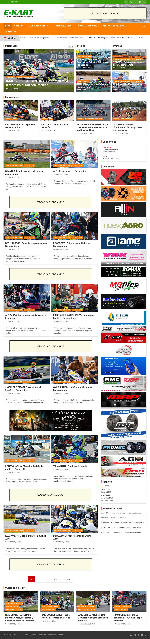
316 (55, 579)
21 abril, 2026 (82, 68)
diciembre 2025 (107, 498)
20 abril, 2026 (82, 90)
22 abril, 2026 (82, 133)
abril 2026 (105, 486)
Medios (81, 45)
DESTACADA (11, 77)
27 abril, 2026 (118, 68)
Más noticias (12, 97)
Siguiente (66, 579)
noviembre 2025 (107, 501)
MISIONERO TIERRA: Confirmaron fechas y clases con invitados (127, 127)
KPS (14, 119)
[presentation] (69, 45)
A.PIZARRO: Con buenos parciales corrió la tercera (121, 533)
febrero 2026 (106, 492)
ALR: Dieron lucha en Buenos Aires (74, 38)
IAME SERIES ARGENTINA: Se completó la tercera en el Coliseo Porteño (37, 83)
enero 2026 (105, 495)
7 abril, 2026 (45, 621)
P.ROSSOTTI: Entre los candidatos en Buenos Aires (121, 528)
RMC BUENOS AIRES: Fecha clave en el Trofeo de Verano (55, 616)
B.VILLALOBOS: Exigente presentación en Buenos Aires (116, 38)
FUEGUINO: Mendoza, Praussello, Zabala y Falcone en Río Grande (93, 62)
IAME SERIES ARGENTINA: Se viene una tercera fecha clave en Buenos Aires (92, 127)
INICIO (7, 26)
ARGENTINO (19, 26)
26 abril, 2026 (11, 89)
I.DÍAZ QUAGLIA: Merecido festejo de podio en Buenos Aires (24, 467)
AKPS (79, 81)
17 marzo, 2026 (119, 624)
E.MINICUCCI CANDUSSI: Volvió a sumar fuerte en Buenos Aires (73, 317)
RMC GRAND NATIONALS (87, 26)
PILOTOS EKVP (137, 59)
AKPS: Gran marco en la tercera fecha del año (92, 85)
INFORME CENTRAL (12, 606)
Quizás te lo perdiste (16, 587)
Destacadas (11, 45)
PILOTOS (106, 26)
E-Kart (19, 89)
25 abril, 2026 (46, 130)
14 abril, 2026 (10, 624)
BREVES (8, 119)
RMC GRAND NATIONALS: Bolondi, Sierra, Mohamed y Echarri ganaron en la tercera (19, 618)
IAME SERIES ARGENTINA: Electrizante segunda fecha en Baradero (93, 618)
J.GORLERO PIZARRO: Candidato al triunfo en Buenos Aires (23, 389)
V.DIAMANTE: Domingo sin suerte (70, 466)
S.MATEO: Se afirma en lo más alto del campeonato (35, 38)
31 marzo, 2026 (83, 624)
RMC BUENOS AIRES (63, 26)
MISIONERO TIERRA (127, 119)
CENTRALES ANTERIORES (14, 603)
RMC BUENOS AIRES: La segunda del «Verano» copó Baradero (128, 618)
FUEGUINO (80, 56)
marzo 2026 (105, 489)
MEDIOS (89, 56)
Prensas (117, 45)
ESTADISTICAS (119, 26)
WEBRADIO (12, 32)
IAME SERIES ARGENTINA (39, 26)
